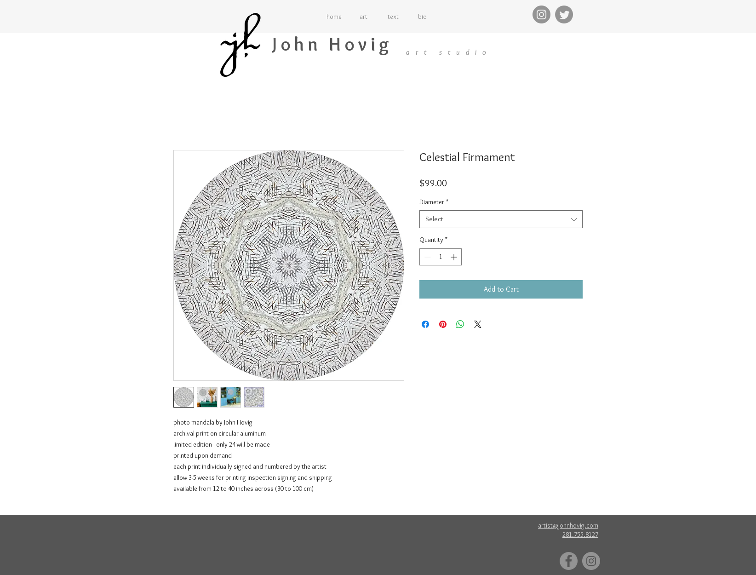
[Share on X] (477, 324)
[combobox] (501, 219)
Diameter (433, 202)
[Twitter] (564, 14)
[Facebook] (569, 561)
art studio (449, 52)
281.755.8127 (580, 534)
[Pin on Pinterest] (442, 324)
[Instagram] (541, 14)
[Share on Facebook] (425, 324)
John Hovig (332, 44)
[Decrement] (426, 257)
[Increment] (454, 257)
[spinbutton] (440, 257)
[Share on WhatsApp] (460, 324)
